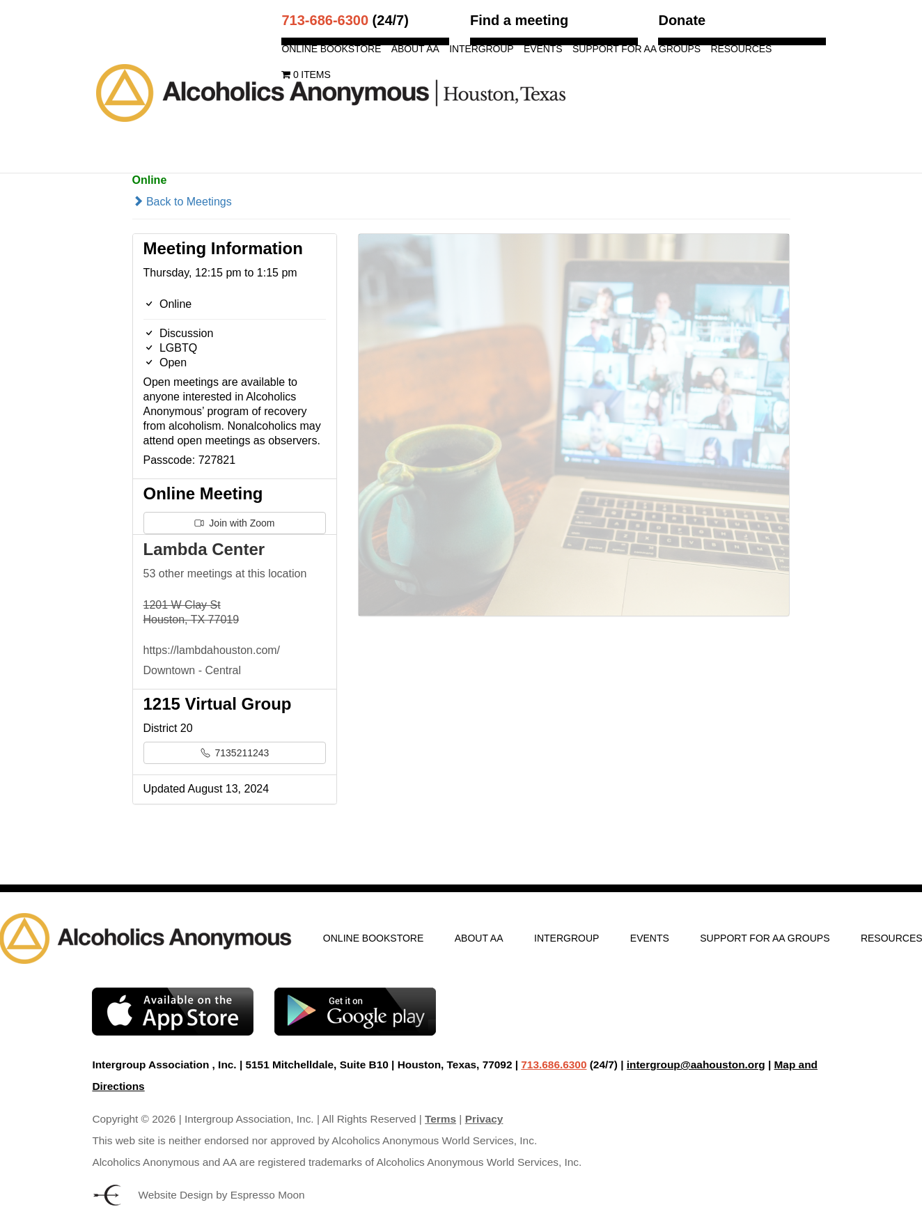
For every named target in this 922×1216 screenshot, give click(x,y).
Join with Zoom (234, 523)
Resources (741, 49)
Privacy (484, 1119)
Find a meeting (519, 20)
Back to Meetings (182, 202)
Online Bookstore (331, 49)
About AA (415, 49)
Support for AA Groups (636, 49)
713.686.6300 (553, 1064)
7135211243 (235, 752)
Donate (681, 20)
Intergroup (481, 49)
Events (543, 49)
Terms (440, 1119)
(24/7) (344, 20)
